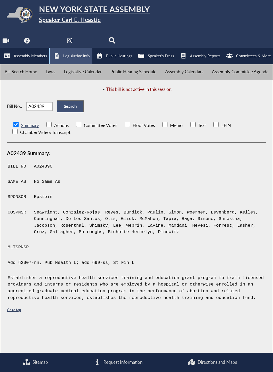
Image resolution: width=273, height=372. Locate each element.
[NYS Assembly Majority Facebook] (27, 44)
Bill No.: (14, 131)
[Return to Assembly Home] (80, 16)
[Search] (113, 44)
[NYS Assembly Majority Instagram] (70, 44)
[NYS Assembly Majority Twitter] (49, 44)
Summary (30, 151)
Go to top (14, 336)
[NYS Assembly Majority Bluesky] (92, 44)
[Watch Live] (6, 44)
